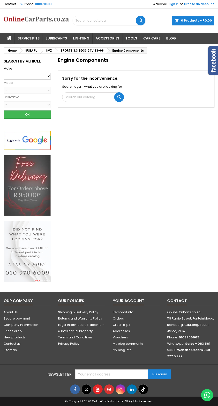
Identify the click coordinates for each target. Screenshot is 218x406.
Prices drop (13, 331)
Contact (10, 4)
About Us (11, 312)
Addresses (121, 331)
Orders (118, 318)
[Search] (93, 97)
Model (9, 83)
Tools (131, 38)
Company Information (21, 324)
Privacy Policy (68, 343)
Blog (171, 38)
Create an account (199, 4)
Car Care (151, 38)
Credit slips (121, 324)
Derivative (11, 97)
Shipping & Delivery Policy (78, 312)
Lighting (81, 38)
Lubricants (56, 38)
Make (8, 68)
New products (15, 337)
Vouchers (120, 337)
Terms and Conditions (75, 337)
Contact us (12, 343)
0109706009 (44, 4)
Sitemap (10, 350)
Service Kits (29, 38)
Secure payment (17, 318)
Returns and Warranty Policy (80, 318)
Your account (128, 301)
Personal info (123, 312)
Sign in (173, 4)
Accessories (107, 38)
